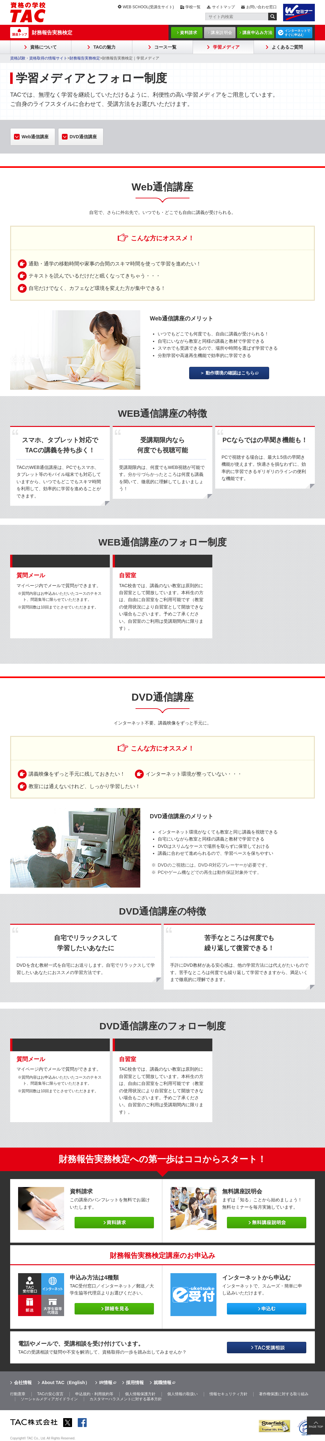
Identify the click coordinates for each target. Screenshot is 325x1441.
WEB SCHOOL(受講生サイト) (148, 7)
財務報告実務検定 (52, 32)
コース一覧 (165, 47)
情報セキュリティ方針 (228, 1394)
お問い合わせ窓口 (261, 7)
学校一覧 (193, 7)
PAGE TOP (316, 1426)
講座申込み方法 (257, 32)
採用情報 (135, 1382)
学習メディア (226, 47)
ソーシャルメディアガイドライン (49, 1399)
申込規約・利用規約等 (94, 1394)
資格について (43, 47)
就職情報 (162, 1382)
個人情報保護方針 (140, 1394)
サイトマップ (223, 7)
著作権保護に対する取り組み (283, 1394)
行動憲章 (17, 1394)
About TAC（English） (66, 1382)
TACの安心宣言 (50, 1394)
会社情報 (23, 1382)
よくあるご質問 (287, 47)
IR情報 (105, 1382)
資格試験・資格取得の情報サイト (38, 58)
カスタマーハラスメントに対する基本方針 (126, 1399)
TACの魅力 (104, 47)
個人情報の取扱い (182, 1394)
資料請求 (188, 32)
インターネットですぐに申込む (297, 33)
